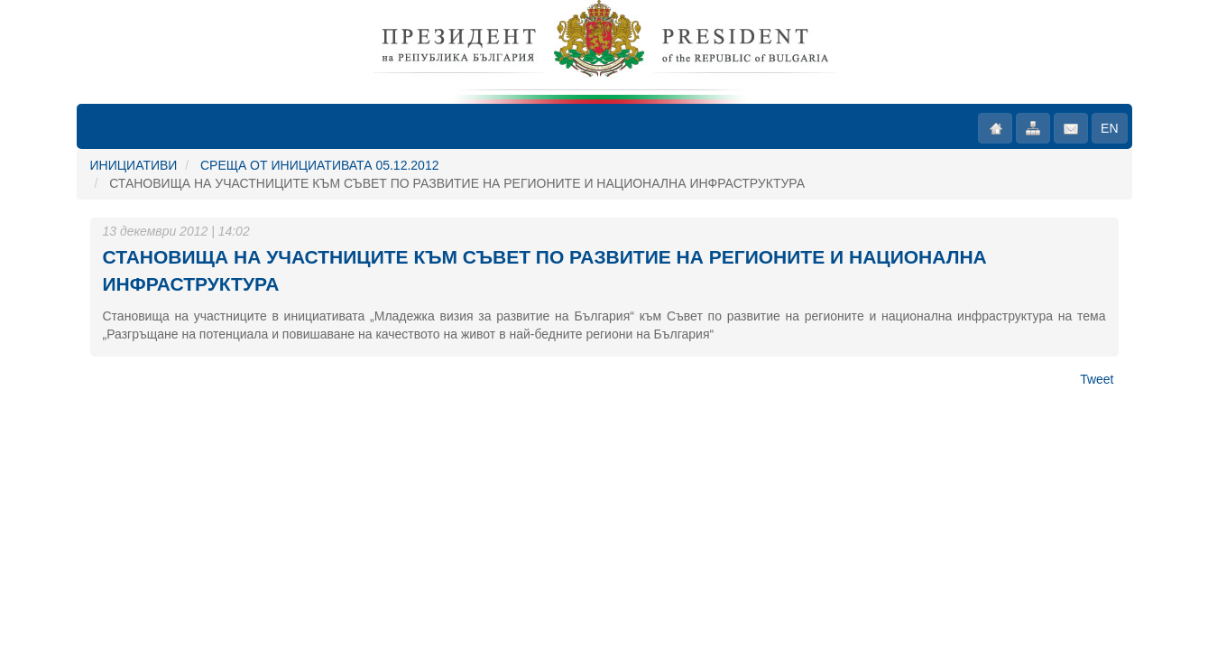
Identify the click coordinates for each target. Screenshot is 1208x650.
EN (1109, 128)
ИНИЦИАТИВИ (134, 165)
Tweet (1096, 379)
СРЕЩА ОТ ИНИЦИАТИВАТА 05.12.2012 (319, 165)
